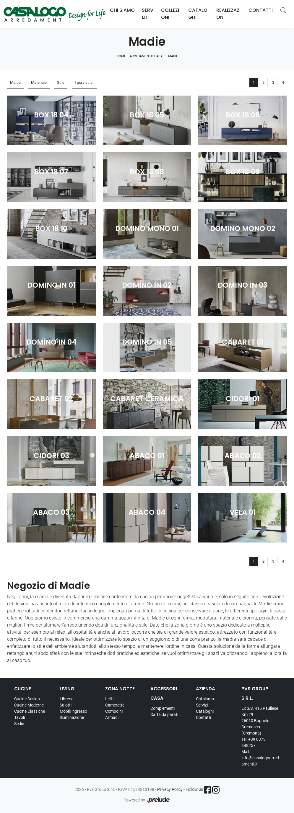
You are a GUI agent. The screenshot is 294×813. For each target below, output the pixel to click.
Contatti (260, 10)
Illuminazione (72, 717)
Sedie (19, 723)
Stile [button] (60, 82)
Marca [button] (15, 82)
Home (121, 56)
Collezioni (170, 14)
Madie (173, 56)
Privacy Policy (170, 789)
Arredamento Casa (146, 56)
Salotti (66, 705)
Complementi (162, 708)
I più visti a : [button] (84, 82)
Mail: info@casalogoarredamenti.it (260, 757)
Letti (109, 698)
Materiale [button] (39, 82)
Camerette (114, 705)
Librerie (66, 698)
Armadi (111, 717)
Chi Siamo (122, 10)
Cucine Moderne (29, 705)
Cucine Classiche (29, 711)
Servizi (147, 14)
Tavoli (19, 717)
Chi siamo (205, 698)
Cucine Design (27, 698)
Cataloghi (197, 14)
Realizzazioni (228, 14)
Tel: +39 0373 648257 (253, 742)
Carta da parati (164, 714)
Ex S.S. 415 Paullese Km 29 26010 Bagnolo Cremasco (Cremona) (259, 720)
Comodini (114, 711)
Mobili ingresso (73, 711)
